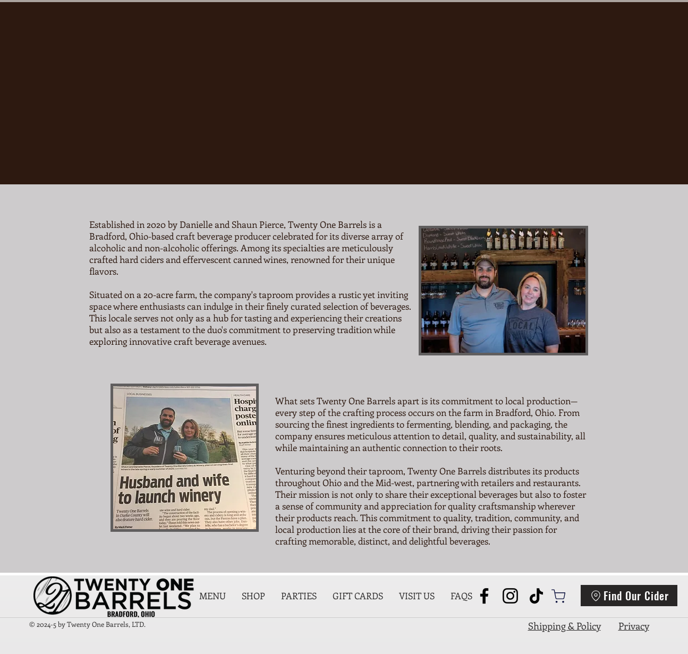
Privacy (633, 625)
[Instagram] (510, 595)
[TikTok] (536, 595)
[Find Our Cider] (629, 595)
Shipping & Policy (564, 625)
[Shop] (558, 596)
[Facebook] (484, 595)
